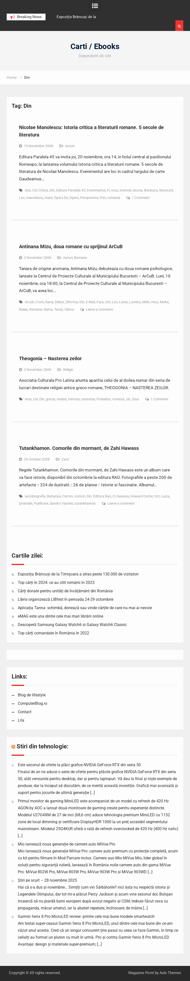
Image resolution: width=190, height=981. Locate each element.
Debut (59, 302)
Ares (28, 399)
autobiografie (35, 496)
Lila (21, 720)
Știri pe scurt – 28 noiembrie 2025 (47, 880)
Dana (49, 302)
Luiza (165, 496)
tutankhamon (85, 503)
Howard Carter (141, 496)
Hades (62, 399)
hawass (123, 496)
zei (128, 399)
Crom (39, 302)
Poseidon (103, 399)
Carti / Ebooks (95, 46)
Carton (67, 496)
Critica (43, 190)
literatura (151, 190)
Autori (69, 146)
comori (79, 496)
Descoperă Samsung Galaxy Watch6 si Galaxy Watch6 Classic (72, 624)
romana (118, 399)
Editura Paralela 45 (70, 190)
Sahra (48, 309)
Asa (28, 190)
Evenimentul (96, 190)
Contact (24, 711)
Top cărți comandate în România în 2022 (53, 633)
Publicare (41, 503)
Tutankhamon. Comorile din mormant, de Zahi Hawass (79, 448)
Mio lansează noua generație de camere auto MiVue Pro (66, 844)
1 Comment (141, 198)
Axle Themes (170, 973)
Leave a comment (99, 309)
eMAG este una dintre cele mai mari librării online (60, 616)
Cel (34, 190)
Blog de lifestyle (32, 695)
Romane (80, 258)
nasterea (88, 399)
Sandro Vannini (61, 503)
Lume (123, 302)
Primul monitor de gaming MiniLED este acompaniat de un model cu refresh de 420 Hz (93, 801)
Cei (35, 399)
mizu (154, 302)
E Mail (90, 302)
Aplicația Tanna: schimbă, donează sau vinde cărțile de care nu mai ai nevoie (85, 607)
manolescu (34, 198)
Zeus (135, 399)
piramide (25, 503)
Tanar (58, 309)
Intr (107, 302)
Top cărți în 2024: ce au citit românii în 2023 (56, 582)
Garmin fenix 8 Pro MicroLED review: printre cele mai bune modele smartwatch (86, 916)
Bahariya (54, 496)
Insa (114, 190)
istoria (137, 190)
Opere (74, 198)
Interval (125, 190)
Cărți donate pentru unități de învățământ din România (65, 591)
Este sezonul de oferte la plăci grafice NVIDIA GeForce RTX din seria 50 (79, 765)
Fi (108, 190)
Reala (23, 309)
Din (52, 190)
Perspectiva (89, 198)
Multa (164, 302)
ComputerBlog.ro (32, 703)
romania (113, 198)
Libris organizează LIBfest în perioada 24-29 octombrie (65, 599)
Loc (22, 198)
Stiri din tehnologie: (43, 746)
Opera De (61, 198)
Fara (100, 302)
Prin (103, 198)
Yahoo (69, 309)
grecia (50, 399)
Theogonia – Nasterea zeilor (50, 358)
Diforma (72, 302)
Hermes (74, 399)
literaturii (166, 190)
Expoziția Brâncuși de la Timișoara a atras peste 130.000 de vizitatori (78, 574)
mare (48, 198)
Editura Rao (102, 496)
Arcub (29, 302)
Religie (68, 370)
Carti (65, 459)
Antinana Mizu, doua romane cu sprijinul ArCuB (71, 246)
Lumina (135, 302)
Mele (145, 302)
